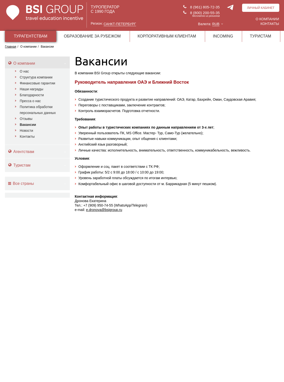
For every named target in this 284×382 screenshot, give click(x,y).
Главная (10, 46)
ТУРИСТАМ (260, 36)
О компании (267, 19)
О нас (24, 71)
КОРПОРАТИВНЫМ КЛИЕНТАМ (167, 36)
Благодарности (32, 95)
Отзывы (26, 119)
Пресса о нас (30, 101)
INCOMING (223, 36)
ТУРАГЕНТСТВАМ (30, 36)
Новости (26, 131)
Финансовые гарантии (37, 83)
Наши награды (31, 89)
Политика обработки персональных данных (38, 110)
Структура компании (36, 77)
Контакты (269, 24)
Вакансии (28, 125)
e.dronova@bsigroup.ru (104, 210)
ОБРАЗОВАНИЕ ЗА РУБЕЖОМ (92, 36)
